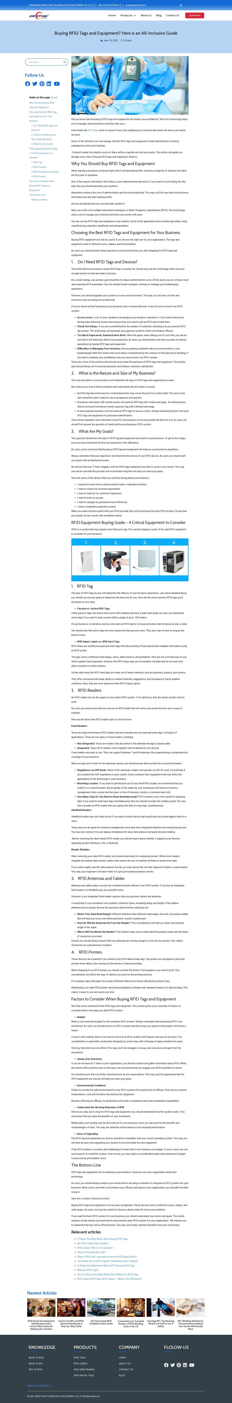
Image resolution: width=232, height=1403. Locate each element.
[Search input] (45, 62)
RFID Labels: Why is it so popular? (95, 1247)
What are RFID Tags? (88, 1270)
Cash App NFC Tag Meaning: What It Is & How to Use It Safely (161, 1324)
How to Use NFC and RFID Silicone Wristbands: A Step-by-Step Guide (71, 1324)
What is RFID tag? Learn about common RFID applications (107, 1256)
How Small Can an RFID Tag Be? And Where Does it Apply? (107, 1261)
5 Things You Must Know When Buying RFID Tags (102, 1239)
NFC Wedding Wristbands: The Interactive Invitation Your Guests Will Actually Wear (191, 1325)
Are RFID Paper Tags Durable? (93, 1243)
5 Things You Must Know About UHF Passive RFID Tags (106, 1265)
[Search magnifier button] (65, 62)
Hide (54, 97)
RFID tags (93, 130)
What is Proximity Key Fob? (91, 1252)
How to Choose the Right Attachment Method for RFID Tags (108, 1274)
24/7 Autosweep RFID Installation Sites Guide (101, 1322)
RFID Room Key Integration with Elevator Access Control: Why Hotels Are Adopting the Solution (41, 1325)
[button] (181, 5)
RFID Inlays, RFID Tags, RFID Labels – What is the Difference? (109, 1278)
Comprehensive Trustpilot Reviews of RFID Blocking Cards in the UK (131, 1324)
